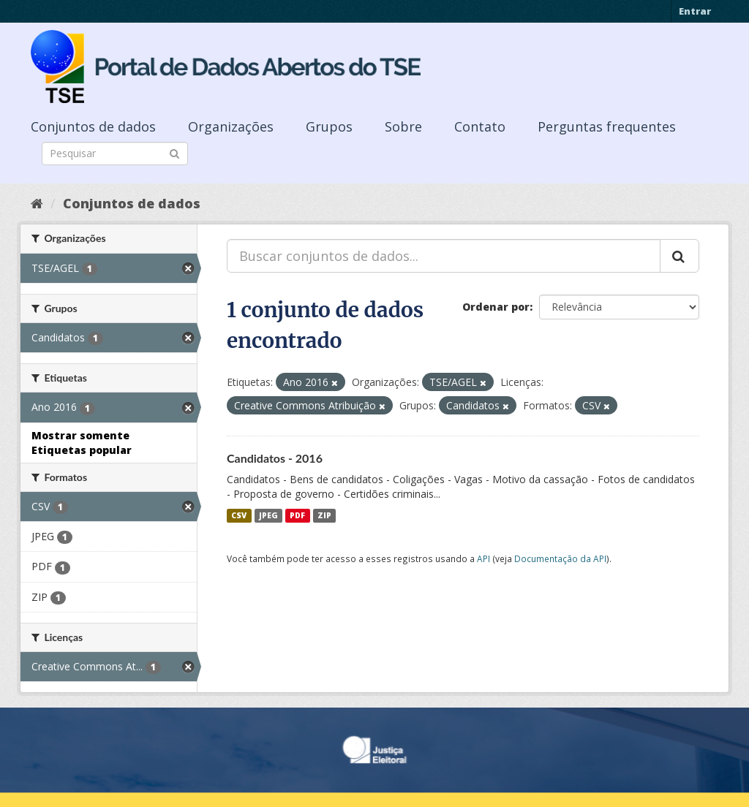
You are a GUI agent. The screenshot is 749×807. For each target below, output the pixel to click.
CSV (238, 515)
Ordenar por (496, 307)
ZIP (324, 515)
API (483, 558)
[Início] (37, 203)
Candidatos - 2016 (275, 458)
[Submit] (174, 152)
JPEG (268, 515)
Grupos (329, 126)
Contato (479, 126)
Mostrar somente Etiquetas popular (81, 442)
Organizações (231, 126)
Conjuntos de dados (93, 126)
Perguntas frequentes (607, 126)
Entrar (695, 11)
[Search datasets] (115, 153)
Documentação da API (560, 558)
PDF (297, 515)
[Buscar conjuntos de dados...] (443, 256)
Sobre (403, 126)
